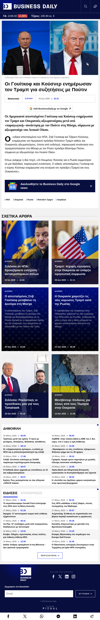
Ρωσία (30, 200)
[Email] (39, 593)
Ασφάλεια (61, 200)
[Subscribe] (84, 594)
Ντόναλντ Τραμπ (45, 200)
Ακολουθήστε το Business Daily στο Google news (50, 186)
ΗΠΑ (8, 200)
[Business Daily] (26, 574)
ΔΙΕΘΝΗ (29, 98)
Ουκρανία (18, 200)
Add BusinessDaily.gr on (53, 109)
